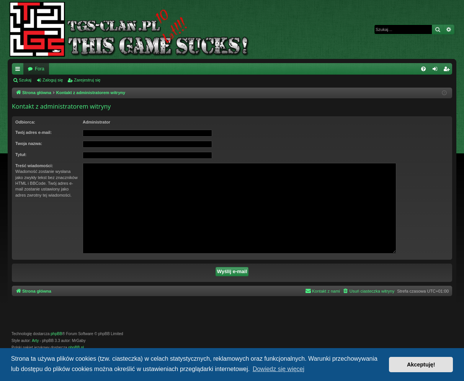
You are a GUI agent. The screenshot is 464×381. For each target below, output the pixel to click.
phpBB (56, 334)
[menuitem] (423, 69)
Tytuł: (20, 154)
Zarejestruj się (87, 80)
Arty (35, 341)
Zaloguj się (52, 80)
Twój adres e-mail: (33, 132)
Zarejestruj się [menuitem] (448, 70)
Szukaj (25, 80)
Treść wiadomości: (34, 165)
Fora (39, 69)
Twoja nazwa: (28, 143)
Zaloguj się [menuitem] (437, 70)
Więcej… (19, 70)
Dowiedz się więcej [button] (278, 369)
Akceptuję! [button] (421, 364)
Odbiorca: (25, 122)
